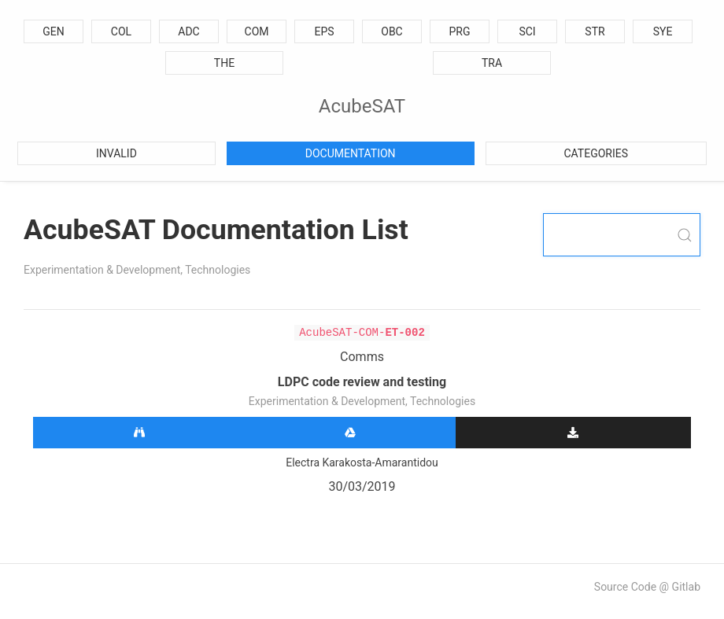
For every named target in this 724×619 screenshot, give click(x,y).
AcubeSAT (362, 106)
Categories (596, 153)
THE (224, 63)
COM (257, 31)
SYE (663, 31)
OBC (391, 31)
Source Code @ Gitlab (647, 586)
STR (594, 31)
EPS (324, 31)
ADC (188, 31)
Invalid (116, 153)
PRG (460, 31)
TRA (492, 63)
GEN (53, 31)
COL (121, 31)
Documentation (350, 153)
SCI (527, 31)
